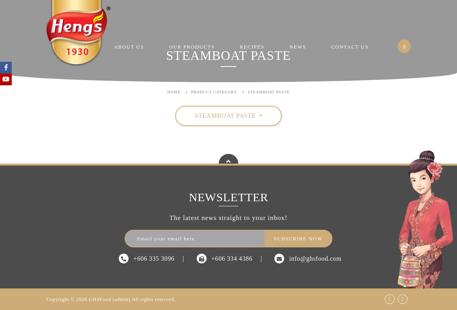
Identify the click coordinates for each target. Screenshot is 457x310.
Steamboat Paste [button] (226, 115)
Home (80, 47)
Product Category (214, 87)
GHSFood (100, 299)
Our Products (192, 47)
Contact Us (349, 47)
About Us (129, 47)
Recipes (252, 47)
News (297, 47)
